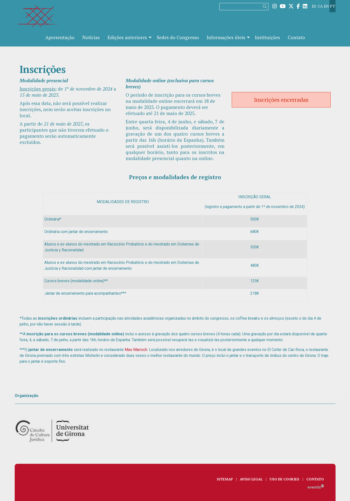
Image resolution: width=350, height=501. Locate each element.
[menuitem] (274, 6)
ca (320, 6)
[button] (265, 6)
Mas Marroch (135, 349)
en (326, 6)
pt (332, 6)
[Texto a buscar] (243, 6)
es (314, 6)
